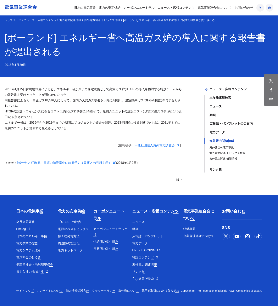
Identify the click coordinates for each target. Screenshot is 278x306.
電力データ (217, 132)
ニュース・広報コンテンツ (40, 20)
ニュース (215, 106)
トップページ (13, 20)
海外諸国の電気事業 (221, 147)
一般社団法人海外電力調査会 (155, 145)
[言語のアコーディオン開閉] (269, 8)
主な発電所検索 (220, 97)
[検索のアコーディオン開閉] (260, 8)
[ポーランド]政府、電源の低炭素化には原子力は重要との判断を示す (64, 162)
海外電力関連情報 (70, 20)
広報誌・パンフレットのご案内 (231, 123)
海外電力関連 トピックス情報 (102, 20)
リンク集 (215, 169)
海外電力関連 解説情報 (223, 158)
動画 (212, 115)
